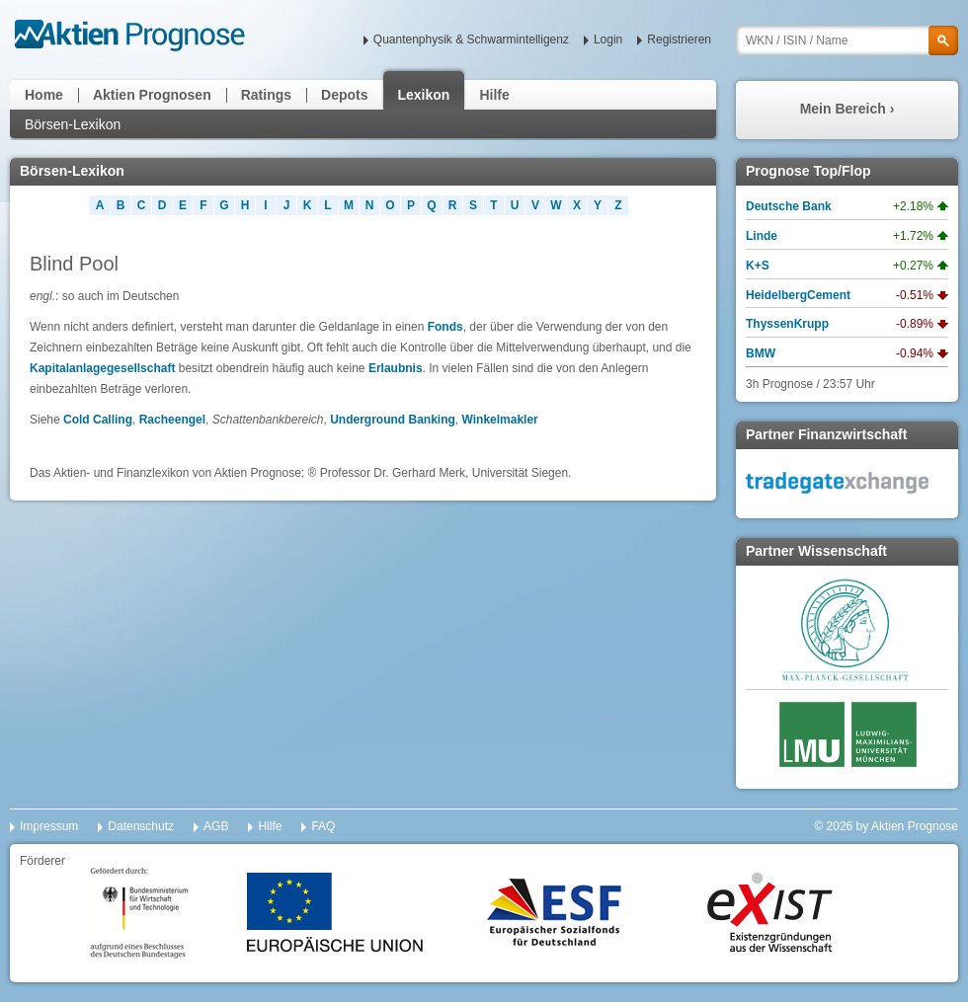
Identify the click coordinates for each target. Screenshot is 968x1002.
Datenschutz (141, 826)
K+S (757, 265)
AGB (215, 826)
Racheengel (172, 419)
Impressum (49, 826)
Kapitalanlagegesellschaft (104, 368)
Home (44, 95)
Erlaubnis (395, 368)
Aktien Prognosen (152, 95)
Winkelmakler (500, 419)
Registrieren (679, 39)
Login (608, 39)
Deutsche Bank (789, 206)
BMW (760, 353)
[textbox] (847, 40)
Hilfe (494, 95)
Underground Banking (392, 419)
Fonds (445, 327)
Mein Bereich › (847, 108)
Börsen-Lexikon (73, 124)
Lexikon (424, 95)
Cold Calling (97, 419)
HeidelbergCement (798, 295)
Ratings (266, 95)
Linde (761, 236)
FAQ (323, 826)
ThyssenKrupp (787, 324)
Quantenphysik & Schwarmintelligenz (471, 39)
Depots (344, 95)
